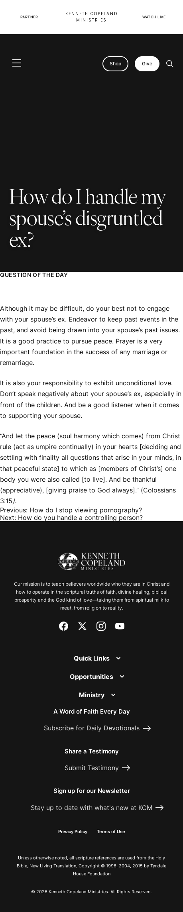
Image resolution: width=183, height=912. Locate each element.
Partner (29, 17)
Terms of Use (111, 831)
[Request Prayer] (144, 502)
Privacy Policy (72, 831)
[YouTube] (119, 626)
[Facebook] (63, 626)
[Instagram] (101, 626)
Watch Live (153, 17)
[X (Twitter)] (82, 626)
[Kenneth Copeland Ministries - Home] (91, 557)
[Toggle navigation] (16, 63)
